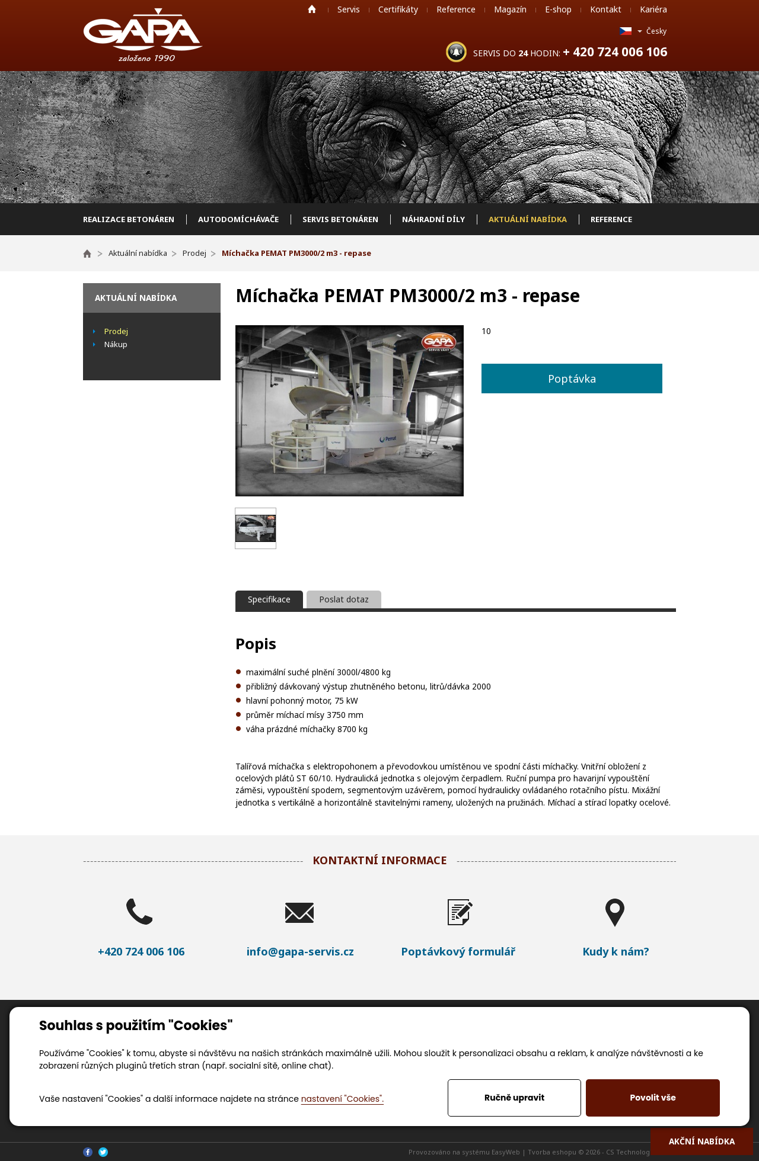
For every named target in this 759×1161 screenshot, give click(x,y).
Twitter (103, 1152)
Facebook (88, 1152)
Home (312, 9)
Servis (348, 9)
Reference (456, 9)
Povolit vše (652, 1098)
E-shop (558, 9)
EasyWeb (506, 1151)
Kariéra (653, 9)
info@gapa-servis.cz (300, 951)
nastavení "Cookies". (342, 1099)
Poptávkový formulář (458, 951)
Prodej (116, 331)
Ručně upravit (514, 1098)
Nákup (115, 344)
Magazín (510, 9)
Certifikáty (398, 9)
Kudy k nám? (615, 951)
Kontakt (605, 9)
